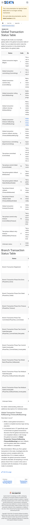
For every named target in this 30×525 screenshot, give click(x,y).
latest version (7, 18)
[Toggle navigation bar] (2, 2)
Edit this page (6, 472)
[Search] (27, 2)
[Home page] (2, 23)
